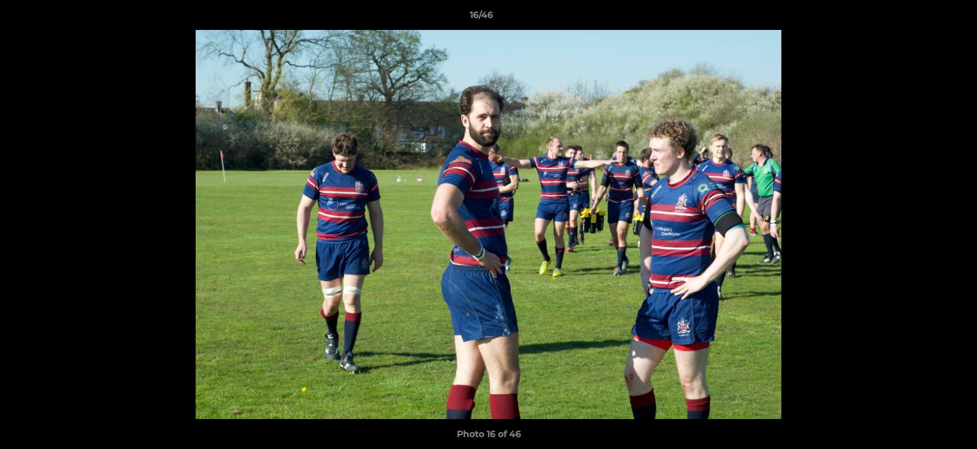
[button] (924, 18)
